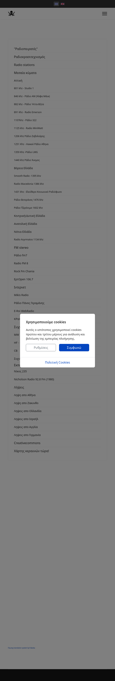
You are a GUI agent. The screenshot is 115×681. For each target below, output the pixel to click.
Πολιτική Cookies (57, 362)
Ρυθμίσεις (41, 347)
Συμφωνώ (74, 347)
